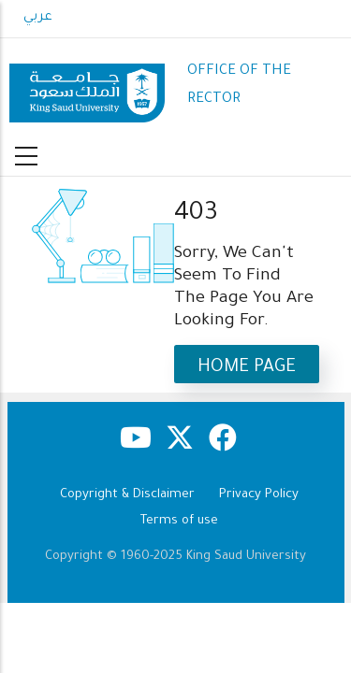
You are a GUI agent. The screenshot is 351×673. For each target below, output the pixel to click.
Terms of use (179, 521)
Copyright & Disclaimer (127, 495)
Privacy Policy (259, 495)
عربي (37, 17)
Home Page (246, 368)
